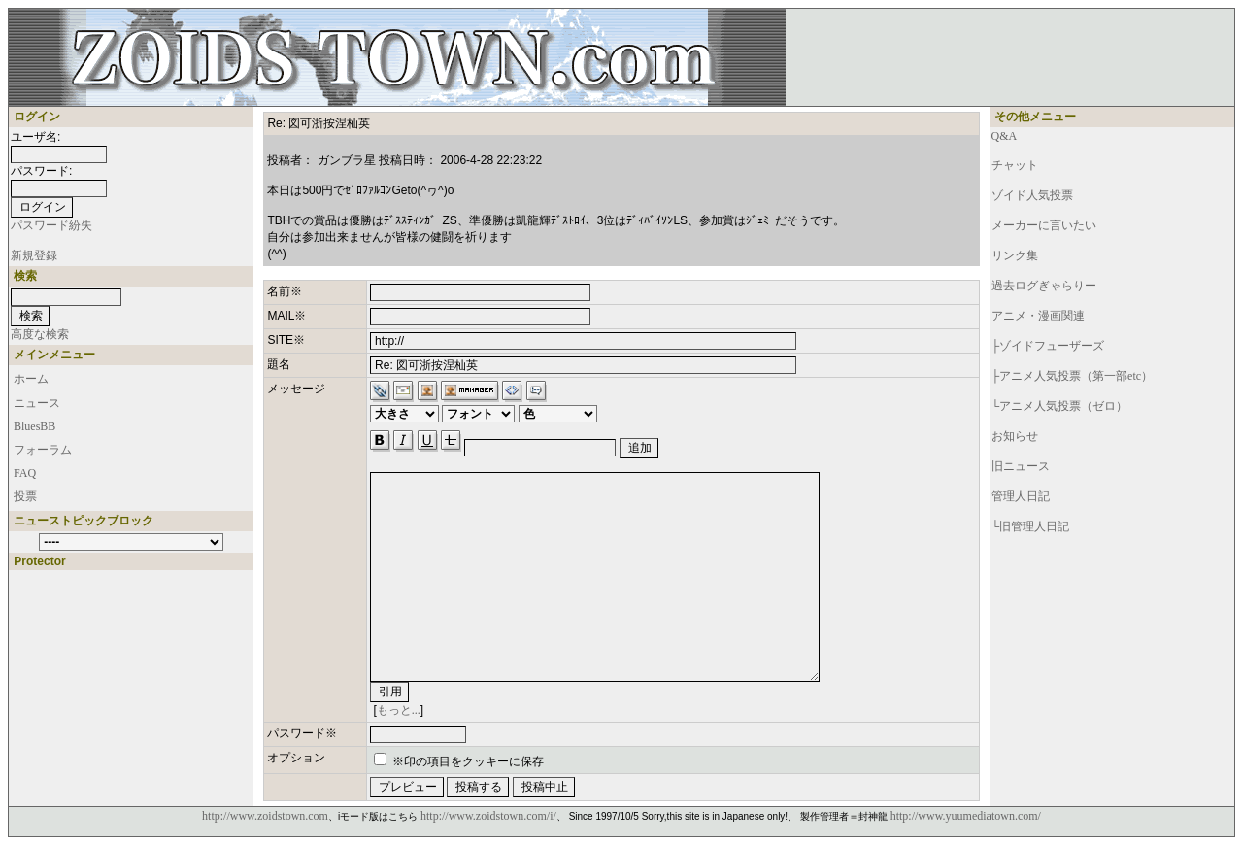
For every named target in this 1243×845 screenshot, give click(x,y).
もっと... (398, 710)
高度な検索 (40, 334)
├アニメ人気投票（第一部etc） (1072, 376)
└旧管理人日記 (1030, 526)
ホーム (31, 379)
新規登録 (34, 255)
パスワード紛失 (51, 225)
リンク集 (1014, 255)
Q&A (1004, 136)
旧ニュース (1020, 466)
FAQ (25, 473)
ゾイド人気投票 (1032, 195)
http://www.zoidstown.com (265, 816)
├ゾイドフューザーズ (1048, 346)
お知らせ (1014, 436)
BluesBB (34, 426)
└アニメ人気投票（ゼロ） (1059, 406)
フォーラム (43, 449)
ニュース (37, 403)
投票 (25, 496)
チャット (1014, 165)
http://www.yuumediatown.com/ (965, 816)
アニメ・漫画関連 (1038, 315)
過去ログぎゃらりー (1043, 285)
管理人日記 (1020, 496)
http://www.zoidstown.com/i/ (488, 816)
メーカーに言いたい (1043, 225)
